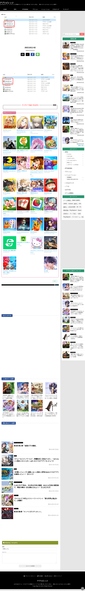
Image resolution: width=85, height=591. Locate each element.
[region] (30, 65)
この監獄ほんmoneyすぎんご (50, 231)
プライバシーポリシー (29, 577)
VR (77, 207)
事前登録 (65, 210)
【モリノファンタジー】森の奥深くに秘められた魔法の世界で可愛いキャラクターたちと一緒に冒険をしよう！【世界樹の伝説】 (76, 100)
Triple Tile (32, 211)
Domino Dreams (6, 231)
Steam (79, 210)
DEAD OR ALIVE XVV (72, 179)
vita (82, 217)
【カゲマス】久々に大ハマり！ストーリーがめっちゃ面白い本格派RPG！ (76, 141)
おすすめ (68, 189)
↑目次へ (55, 281)
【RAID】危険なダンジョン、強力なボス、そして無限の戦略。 (8, 397)
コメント (4, 552)
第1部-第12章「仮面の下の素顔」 (25, 446)
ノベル (67, 186)
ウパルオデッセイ (48, 150)
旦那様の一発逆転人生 (22, 170)
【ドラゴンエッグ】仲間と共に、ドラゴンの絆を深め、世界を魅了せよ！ (76, 329)
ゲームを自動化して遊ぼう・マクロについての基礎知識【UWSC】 (76, 337)
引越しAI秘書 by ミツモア (22, 150)
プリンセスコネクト (18, 442)
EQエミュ (69, 162)
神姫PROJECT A (34, 192)
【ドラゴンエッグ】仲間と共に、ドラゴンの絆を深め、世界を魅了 (37, 414)
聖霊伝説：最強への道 (22, 192)
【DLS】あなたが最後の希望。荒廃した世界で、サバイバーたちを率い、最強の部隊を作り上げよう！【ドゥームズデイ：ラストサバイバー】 (76, 68)
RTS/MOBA (25, 9)
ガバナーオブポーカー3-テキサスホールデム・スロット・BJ (36, 172)
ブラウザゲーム (76, 217)
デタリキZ (69, 156)
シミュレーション (45, 9)
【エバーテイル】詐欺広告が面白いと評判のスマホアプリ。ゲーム (23, 397)
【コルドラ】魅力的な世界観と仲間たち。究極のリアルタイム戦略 (23, 414)
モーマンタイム (6, 192)
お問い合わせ (48, 577)
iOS (80, 203)
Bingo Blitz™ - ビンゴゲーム (9, 170)
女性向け (65, 213)
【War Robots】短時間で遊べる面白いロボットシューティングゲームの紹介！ (77, 121)
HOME (5, 9)
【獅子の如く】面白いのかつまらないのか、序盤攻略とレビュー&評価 (76, 355)
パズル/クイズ (55, 9)
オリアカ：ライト (7, 130)
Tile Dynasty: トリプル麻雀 (23, 211)
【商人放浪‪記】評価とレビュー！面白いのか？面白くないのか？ (37, 397)
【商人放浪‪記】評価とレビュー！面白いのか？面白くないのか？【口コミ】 (76, 296)
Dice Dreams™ (33, 231)
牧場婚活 (69, 177)
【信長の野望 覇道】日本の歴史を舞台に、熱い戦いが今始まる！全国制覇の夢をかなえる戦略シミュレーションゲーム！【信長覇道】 (77, 47)
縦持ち (76, 203)
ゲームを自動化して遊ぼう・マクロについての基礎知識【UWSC (51, 414)
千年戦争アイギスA (48, 211)
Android (70, 203)
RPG (15, 9)
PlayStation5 (66, 217)
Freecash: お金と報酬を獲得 (9, 250)
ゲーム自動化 (69, 193)
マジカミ (16, 495)
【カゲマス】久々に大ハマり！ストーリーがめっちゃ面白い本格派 (51, 397)
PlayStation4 (73, 210)
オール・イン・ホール (49, 170)
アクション (35, 9)
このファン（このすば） (73, 164)
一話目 (79, 213)
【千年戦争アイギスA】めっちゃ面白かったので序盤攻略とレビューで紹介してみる (77, 312)
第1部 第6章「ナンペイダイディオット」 (28, 512)
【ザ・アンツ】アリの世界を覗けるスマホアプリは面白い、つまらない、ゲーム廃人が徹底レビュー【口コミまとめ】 (76, 346)
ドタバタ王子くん (48, 130)
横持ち (65, 207)
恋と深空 (46, 270)
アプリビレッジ (7, 3)
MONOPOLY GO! (48, 192)
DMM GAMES (76, 200)
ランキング (65, 9)
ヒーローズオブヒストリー (23, 231)
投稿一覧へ (81, 145)
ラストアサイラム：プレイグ (50, 250)
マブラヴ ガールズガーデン (36, 150)
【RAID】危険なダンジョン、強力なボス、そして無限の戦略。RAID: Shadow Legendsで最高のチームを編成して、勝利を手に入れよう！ (77, 131)
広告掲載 (40, 577)
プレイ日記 (73, 213)
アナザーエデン (71, 158)
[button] (23, 54)
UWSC (65, 203)
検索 (82, 34)
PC (80, 207)
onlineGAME (71, 207)
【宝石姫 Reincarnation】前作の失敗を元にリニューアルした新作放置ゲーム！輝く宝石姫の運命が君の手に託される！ (77, 111)
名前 (3, 546)
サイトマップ (58, 577)
